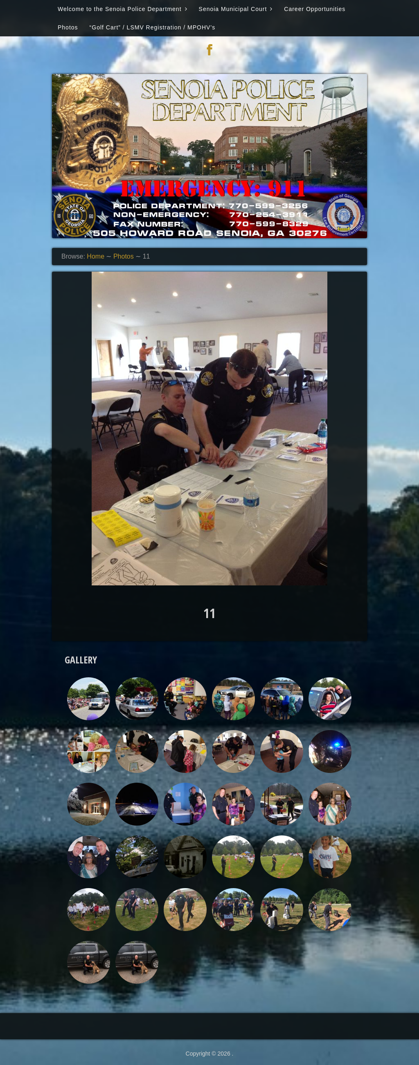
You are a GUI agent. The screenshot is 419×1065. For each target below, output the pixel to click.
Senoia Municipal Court (233, 9)
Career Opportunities (314, 9)
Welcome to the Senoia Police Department (120, 9)
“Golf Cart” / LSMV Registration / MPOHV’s (153, 27)
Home (95, 256)
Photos (68, 27)
